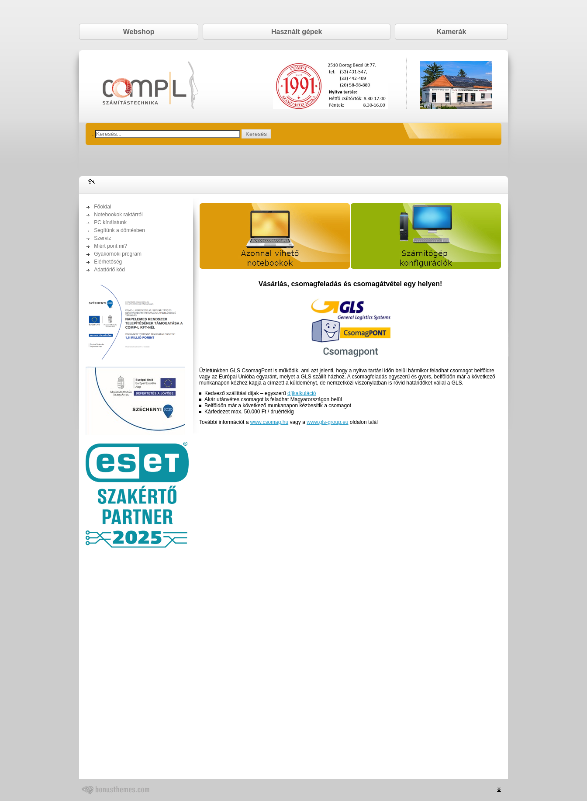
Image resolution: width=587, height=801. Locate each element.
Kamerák (451, 31)
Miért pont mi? (110, 246)
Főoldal (102, 207)
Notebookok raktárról (118, 215)
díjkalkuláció (301, 393)
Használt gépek (296, 31)
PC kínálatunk (110, 222)
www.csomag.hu (269, 422)
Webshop (139, 31)
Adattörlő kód (109, 270)
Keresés (256, 134)
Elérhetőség (108, 262)
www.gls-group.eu (327, 422)
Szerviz (102, 238)
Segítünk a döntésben (119, 230)
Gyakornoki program (118, 254)
